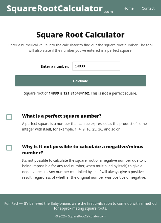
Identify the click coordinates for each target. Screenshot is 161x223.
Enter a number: (55, 66)
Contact (148, 8)
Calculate (80, 81)
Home (129, 8)
